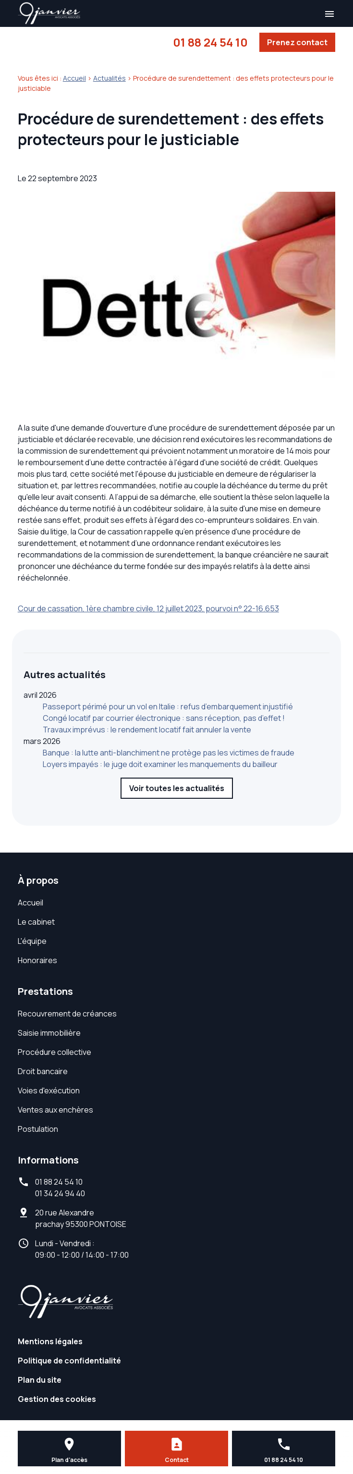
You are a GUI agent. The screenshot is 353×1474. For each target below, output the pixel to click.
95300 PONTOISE (80, 1218)
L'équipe (32, 941)
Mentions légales (50, 1341)
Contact (177, 1460)
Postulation (38, 1129)
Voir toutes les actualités (176, 788)
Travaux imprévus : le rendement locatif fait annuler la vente (147, 729)
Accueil (74, 78)
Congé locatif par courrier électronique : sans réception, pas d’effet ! (164, 718)
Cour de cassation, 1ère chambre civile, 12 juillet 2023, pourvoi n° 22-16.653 (148, 608)
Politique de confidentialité (69, 1360)
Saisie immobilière (49, 1033)
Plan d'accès (69, 1460)
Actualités (109, 78)
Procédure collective (54, 1052)
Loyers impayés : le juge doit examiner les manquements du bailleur (160, 764)
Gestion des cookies (57, 1399)
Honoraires (37, 960)
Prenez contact (297, 42)
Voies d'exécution (49, 1090)
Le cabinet (36, 922)
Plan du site (39, 1380)
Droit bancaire (43, 1071)
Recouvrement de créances (67, 1013)
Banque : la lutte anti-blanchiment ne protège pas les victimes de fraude (168, 752)
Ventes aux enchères (55, 1109)
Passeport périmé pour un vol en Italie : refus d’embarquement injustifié (168, 706)
